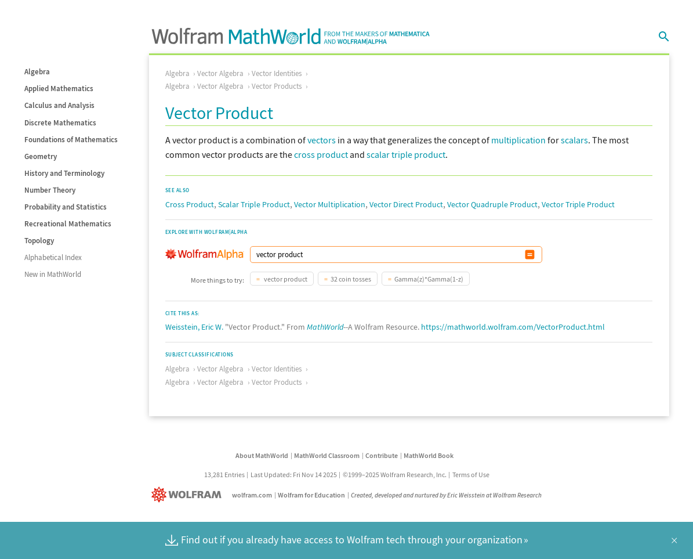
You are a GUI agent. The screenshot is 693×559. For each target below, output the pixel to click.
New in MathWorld (52, 274)
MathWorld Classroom (327, 455)
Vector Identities (277, 73)
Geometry (40, 156)
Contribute (381, 455)
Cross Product (189, 204)
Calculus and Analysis (59, 105)
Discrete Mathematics (60, 123)
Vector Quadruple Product (492, 204)
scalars (574, 140)
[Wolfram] (188, 495)
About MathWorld (261, 455)
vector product (285, 279)
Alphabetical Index (53, 257)
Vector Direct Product (406, 204)
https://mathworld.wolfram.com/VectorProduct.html (513, 327)
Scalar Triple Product (254, 204)
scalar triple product (406, 154)
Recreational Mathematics (67, 224)
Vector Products (277, 86)
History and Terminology (64, 173)
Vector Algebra (220, 73)
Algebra (37, 72)
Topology (39, 241)
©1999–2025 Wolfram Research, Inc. (395, 474)
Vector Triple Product (578, 204)
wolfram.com (252, 495)
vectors (321, 140)
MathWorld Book (428, 455)
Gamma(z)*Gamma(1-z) (428, 279)
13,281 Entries (224, 474)
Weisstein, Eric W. (194, 327)
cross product (321, 154)
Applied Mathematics (58, 88)
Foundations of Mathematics (71, 140)
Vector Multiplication (329, 204)
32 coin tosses (351, 279)
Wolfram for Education (311, 495)
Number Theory (49, 190)
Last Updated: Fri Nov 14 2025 (294, 474)
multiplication (518, 140)
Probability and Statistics (65, 207)
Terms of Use (470, 474)
